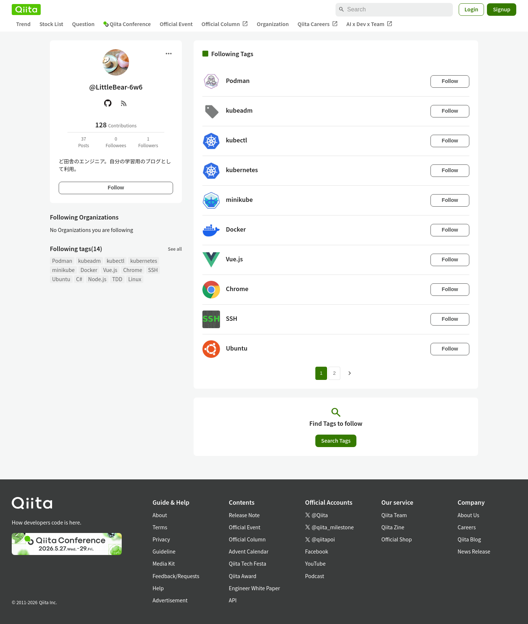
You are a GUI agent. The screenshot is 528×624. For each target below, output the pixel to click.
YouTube (315, 563)
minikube (63, 269)
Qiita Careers (318, 24)
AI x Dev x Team (369, 24)
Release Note (244, 515)
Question (83, 24)
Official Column (225, 24)
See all (175, 249)
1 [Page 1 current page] (321, 373)
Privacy (161, 539)
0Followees (116, 141)
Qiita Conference (127, 24)
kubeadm (89, 260)
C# (79, 279)
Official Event (176, 24)
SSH (153, 269)
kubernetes (143, 260)
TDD (117, 279)
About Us (468, 515)
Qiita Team (394, 515)
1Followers (148, 141)
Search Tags (336, 440)
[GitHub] (108, 103)
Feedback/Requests (176, 576)
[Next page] (349, 373)
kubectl (116, 260)
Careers (467, 527)
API (232, 600)
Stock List (51, 24)
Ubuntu (61, 279)
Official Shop (396, 539)
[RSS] (124, 103)
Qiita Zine (392, 527)
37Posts (83, 141)
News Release (474, 551)
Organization (273, 24)
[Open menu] (168, 53)
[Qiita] (26, 9)
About (160, 515)
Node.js (97, 279)
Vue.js (110, 269)
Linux (134, 279)
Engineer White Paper (254, 588)
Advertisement (170, 600)
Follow (116, 188)
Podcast (314, 576)
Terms (160, 527)
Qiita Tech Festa (247, 563)
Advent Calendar (248, 551)
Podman (62, 260)
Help (158, 588)
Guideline (164, 551)
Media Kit (164, 563)
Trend (23, 24)
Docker (89, 269)
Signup (501, 9)
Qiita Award (242, 576)
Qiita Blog (469, 539)
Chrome (132, 269)
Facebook (316, 551)
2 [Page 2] (334, 373)
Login (471, 9)
